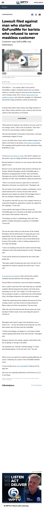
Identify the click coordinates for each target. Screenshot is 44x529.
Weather (4, 527)
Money (15, 527)
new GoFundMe (22, 366)
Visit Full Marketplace (36, 385)
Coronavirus (7, 14)
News (12, 527)
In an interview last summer (10, 276)
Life (30, 527)
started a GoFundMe (33, 143)
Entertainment (25, 527)
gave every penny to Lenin (15, 156)
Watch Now (38, 2)
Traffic (8, 527)
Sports (19, 527)
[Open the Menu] (2, 2)
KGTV (39, 372)
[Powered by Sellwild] (39, 471)
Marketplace (35, 527)
